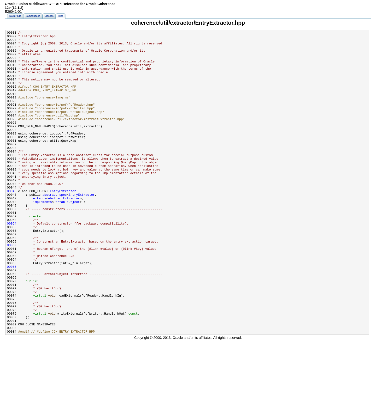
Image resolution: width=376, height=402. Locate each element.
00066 (11, 314)
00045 (11, 223)
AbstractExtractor (64, 232)
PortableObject (67, 236)
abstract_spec (54, 227)
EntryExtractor (63, 223)
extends (39, 232)
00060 (11, 288)
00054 (11, 262)
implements (42, 236)
